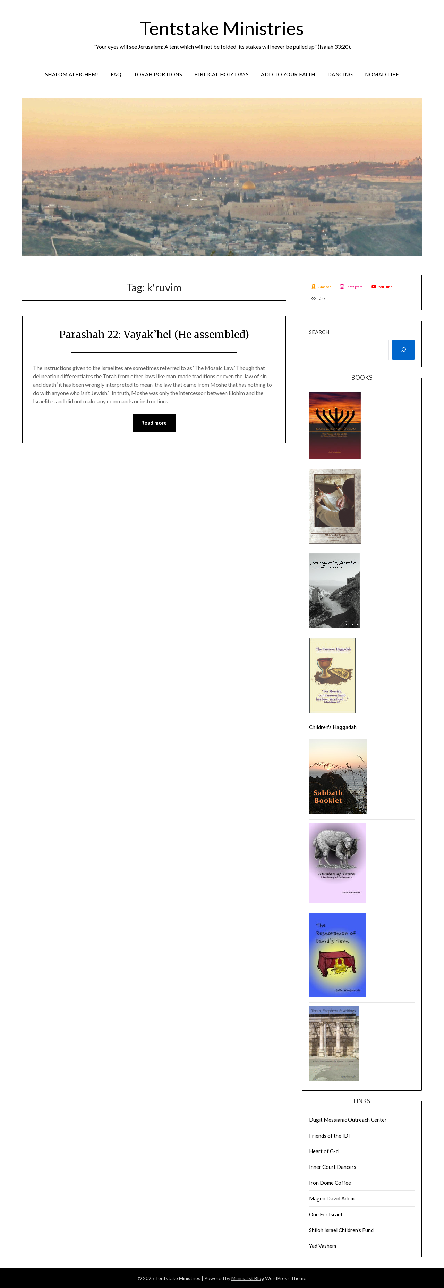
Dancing (340, 74)
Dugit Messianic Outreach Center (348, 1119)
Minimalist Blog (247, 1278)
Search (319, 332)
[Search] (403, 350)
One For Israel (325, 1214)
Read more (154, 423)
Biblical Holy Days (221, 74)
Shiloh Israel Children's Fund (341, 1230)
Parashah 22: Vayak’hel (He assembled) (154, 334)
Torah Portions (158, 74)
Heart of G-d (324, 1151)
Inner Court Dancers (332, 1167)
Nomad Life (382, 74)
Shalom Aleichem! (72, 74)
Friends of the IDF (330, 1135)
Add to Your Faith (288, 74)
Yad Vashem (322, 1245)
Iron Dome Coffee (330, 1183)
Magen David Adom (332, 1198)
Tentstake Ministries (222, 27)
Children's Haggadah (333, 727)
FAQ (116, 74)
